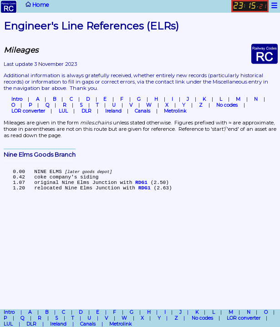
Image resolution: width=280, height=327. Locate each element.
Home (25, 6)
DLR (86, 111)
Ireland (113, 111)
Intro (16, 99)
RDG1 (141, 182)
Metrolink (175, 111)
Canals (142, 111)
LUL (63, 111)
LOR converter (28, 111)
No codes (227, 105)
